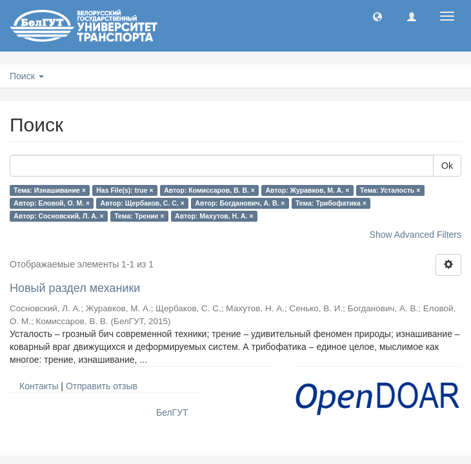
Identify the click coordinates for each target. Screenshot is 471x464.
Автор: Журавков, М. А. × (307, 190)
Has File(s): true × (124, 190)
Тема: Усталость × (390, 190)
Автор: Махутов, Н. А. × (214, 216)
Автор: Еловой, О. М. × (52, 203)
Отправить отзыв (101, 386)
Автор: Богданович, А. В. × (240, 203)
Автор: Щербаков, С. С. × (143, 203)
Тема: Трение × (139, 216)
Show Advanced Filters (415, 234)
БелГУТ (172, 412)
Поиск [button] (27, 76)
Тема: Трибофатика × (331, 203)
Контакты (38, 386)
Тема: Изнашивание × (49, 190)
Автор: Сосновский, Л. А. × (58, 216)
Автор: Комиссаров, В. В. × (209, 190)
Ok (447, 165)
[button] (377, 16)
